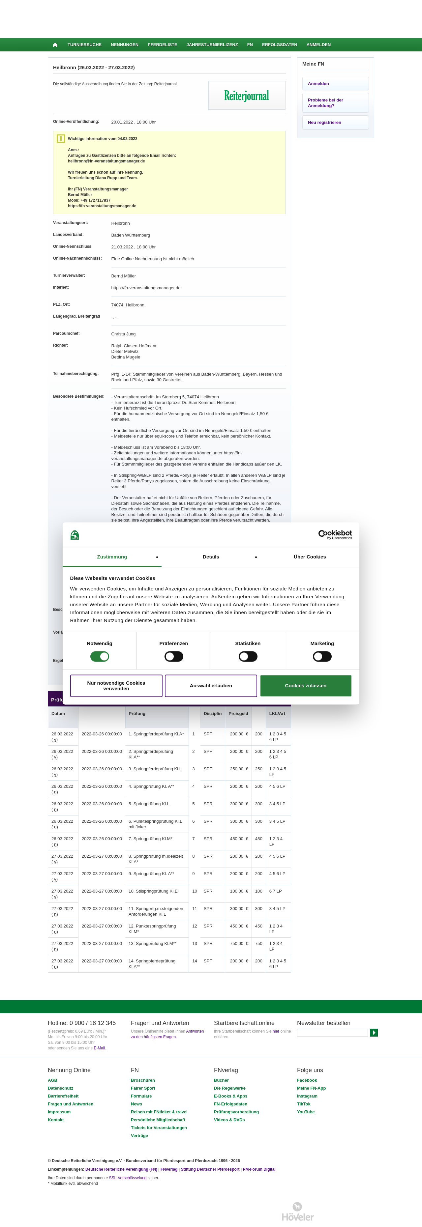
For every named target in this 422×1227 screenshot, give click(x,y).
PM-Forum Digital (259, 1152)
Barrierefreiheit (63, 1079)
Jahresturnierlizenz (212, 44)
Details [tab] (211, 556)
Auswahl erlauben (211, 686)
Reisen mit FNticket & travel (159, 1095)
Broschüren (143, 1063)
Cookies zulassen (306, 686)
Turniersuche (85, 44)
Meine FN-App (311, 1071)
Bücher (221, 1063)
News (136, 1087)
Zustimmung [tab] (112, 556)
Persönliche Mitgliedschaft (158, 1102)
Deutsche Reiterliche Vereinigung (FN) (121, 1152)
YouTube (306, 1095)
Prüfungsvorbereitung (236, 1095)
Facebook (307, 1063)
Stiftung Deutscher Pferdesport (210, 1152)
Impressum (59, 1095)
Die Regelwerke (230, 1071)
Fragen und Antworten (70, 1087)
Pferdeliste (162, 44)
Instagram (307, 1079)
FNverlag (170, 1152)
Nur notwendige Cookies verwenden (116, 685)
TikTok (304, 1087)
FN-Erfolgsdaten (230, 1087)
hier (276, 1014)
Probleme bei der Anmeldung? (325, 103)
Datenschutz (60, 1071)
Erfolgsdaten (279, 44)
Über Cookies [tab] (310, 556)
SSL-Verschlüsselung (127, 1161)
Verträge (139, 1118)
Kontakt (56, 1102)
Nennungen (124, 44)
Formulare (141, 1079)
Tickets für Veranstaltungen (159, 1110)
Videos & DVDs (229, 1102)
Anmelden (319, 44)
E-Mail (99, 1031)
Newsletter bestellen (323, 1006)
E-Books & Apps (230, 1079)
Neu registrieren (324, 122)
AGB (52, 1063)
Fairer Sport (143, 1071)
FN (250, 44)
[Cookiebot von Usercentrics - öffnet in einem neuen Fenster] (323, 535)
